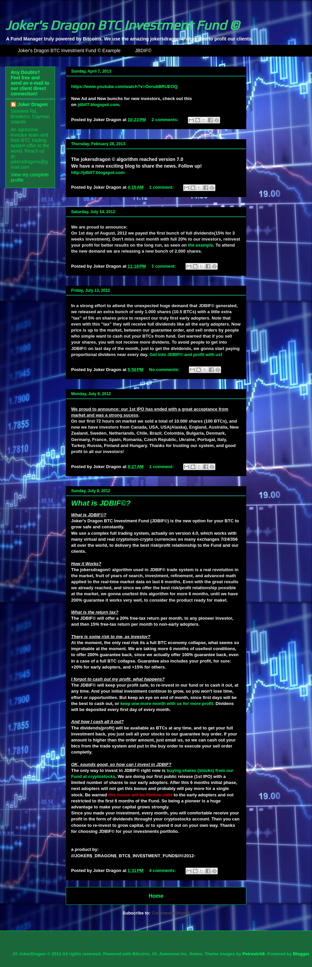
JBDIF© (143, 50)
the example (200, 245)
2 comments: (166, 119)
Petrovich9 (254, 953)
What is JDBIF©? (101, 503)
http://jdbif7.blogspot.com (98, 172)
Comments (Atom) (171, 912)
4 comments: (163, 870)
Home (156, 896)
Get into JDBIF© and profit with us (185, 354)
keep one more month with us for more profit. (167, 703)
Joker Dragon (32, 104)
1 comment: (162, 187)
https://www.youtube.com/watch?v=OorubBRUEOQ (124, 86)
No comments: (164, 369)
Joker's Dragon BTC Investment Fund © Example (69, 50)
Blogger (301, 953)
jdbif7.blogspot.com (98, 104)
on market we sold (134, 421)
